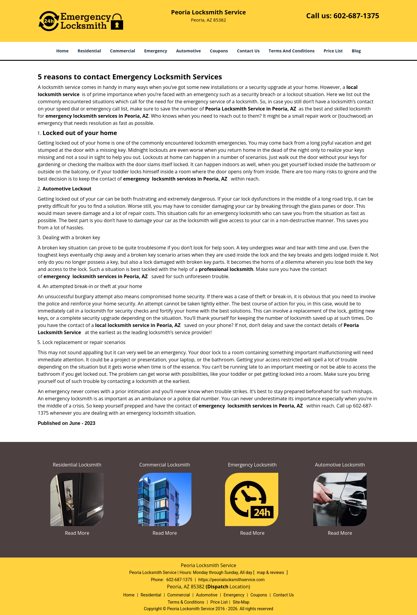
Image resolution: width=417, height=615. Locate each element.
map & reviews (271, 572)
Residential (89, 51)
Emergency (155, 51)
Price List (333, 51)
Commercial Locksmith (164, 464)
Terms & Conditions (186, 602)
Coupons (219, 51)
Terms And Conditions (292, 51)
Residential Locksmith (77, 464)
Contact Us (248, 51)
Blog (356, 51)
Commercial (122, 51)
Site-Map (241, 602)
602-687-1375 (356, 15)
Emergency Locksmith (252, 464)
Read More (77, 533)
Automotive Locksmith (340, 464)
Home (62, 51)
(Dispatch (218, 586)
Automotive (188, 51)
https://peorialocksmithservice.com (231, 579)
